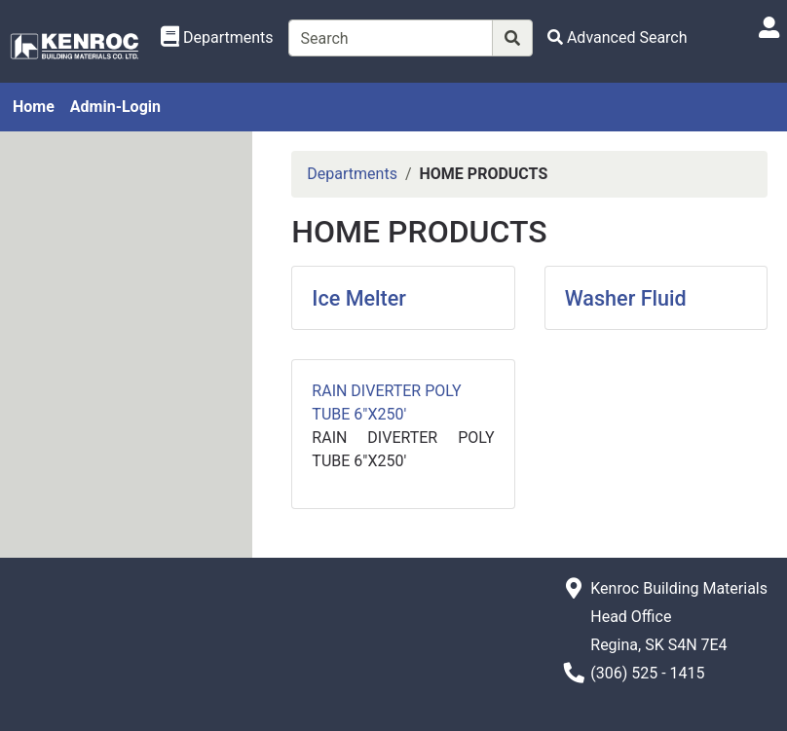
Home (34, 106)
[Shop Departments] (217, 38)
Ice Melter (359, 298)
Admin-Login (115, 106)
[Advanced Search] (617, 37)
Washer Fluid (626, 298)
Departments (352, 173)
